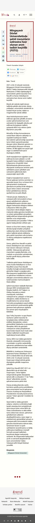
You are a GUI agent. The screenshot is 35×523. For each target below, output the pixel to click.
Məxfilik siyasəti (20, 505)
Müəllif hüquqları (28, 501)
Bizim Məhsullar (15, 501)
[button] (3, 32)
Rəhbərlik (4, 501)
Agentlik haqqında (11, 498)
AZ (24, 15)
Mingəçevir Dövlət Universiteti (17, 453)
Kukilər (30, 505)
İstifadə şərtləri (7, 505)
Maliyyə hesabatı (24, 498)
